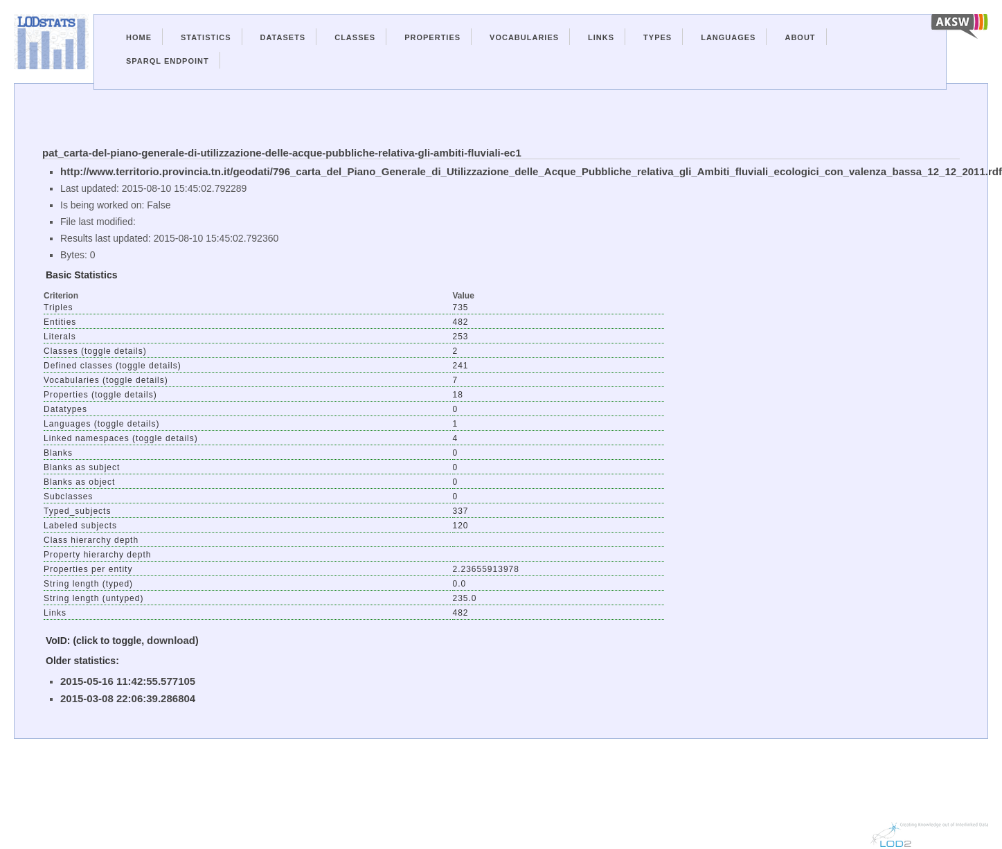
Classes (354, 37)
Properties (432, 37)
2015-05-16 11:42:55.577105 (127, 681)
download (171, 640)
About (800, 37)
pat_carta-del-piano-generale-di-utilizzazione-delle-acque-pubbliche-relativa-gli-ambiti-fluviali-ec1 (281, 153)
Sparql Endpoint (167, 61)
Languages (728, 37)
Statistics (206, 37)
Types (657, 37)
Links (601, 37)
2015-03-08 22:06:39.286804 (127, 698)
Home (139, 37)
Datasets (283, 37)
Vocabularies (524, 37)
